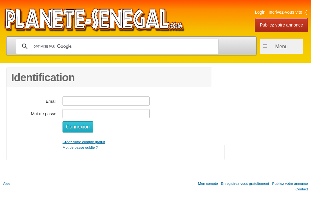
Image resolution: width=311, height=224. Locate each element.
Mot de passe (43, 113)
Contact (301, 189)
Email (51, 101)
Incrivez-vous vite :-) (288, 12)
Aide (6, 183)
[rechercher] (116, 46)
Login (260, 12)
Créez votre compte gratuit (84, 142)
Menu (281, 46)
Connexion (78, 126)
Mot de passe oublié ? (80, 147)
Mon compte (208, 183)
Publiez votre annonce (281, 24)
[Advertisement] (258, 106)
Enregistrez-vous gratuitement (245, 183)
